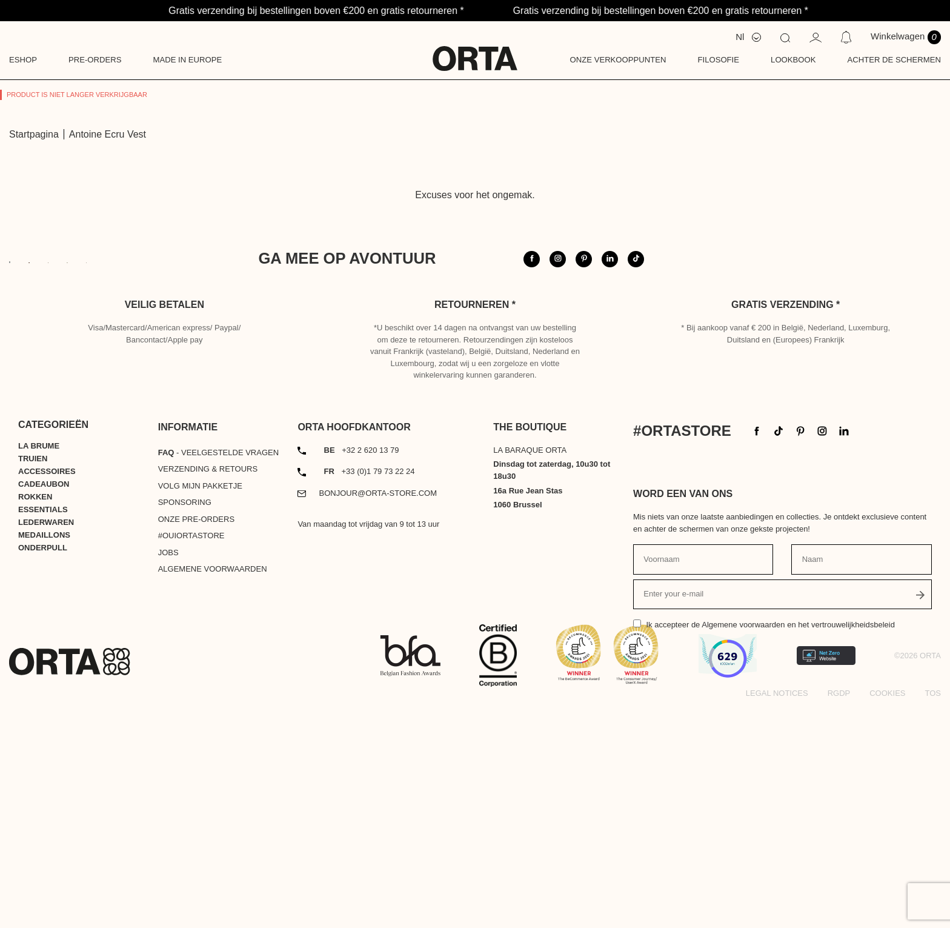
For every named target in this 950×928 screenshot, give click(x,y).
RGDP (839, 914)
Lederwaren (46, 743)
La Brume (38, 667)
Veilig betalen (164, 526)
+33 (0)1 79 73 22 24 (369, 693)
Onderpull (42, 768)
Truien (32, 679)
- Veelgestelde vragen (218, 673)
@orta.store (745, 285)
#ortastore (836, 285)
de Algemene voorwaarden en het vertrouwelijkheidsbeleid (793, 846)
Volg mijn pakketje (200, 707)
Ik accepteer (770, 846)
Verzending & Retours (207, 690)
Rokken (35, 718)
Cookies (887, 914)
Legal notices (777, 914)
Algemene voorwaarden (212, 790)
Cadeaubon (44, 705)
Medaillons (44, 756)
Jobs (168, 773)
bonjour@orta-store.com (378, 714)
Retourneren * (475, 526)
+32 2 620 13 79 (361, 671)
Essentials (43, 730)
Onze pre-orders (196, 740)
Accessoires (47, 692)
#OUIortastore (191, 757)
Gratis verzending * (785, 526)
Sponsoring (184, 724)
